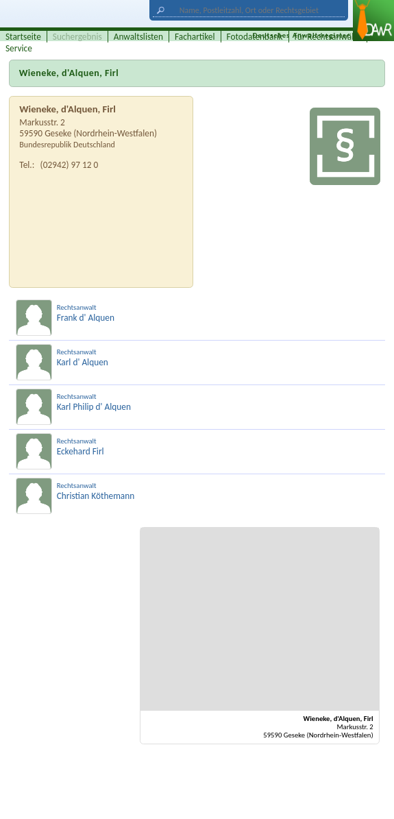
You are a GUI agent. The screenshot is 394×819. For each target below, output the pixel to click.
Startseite (23, 36)
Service (18, 48)
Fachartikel (195, 36)
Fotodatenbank (255, 36)
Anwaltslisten (138, 36)
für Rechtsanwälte (328, 36)
